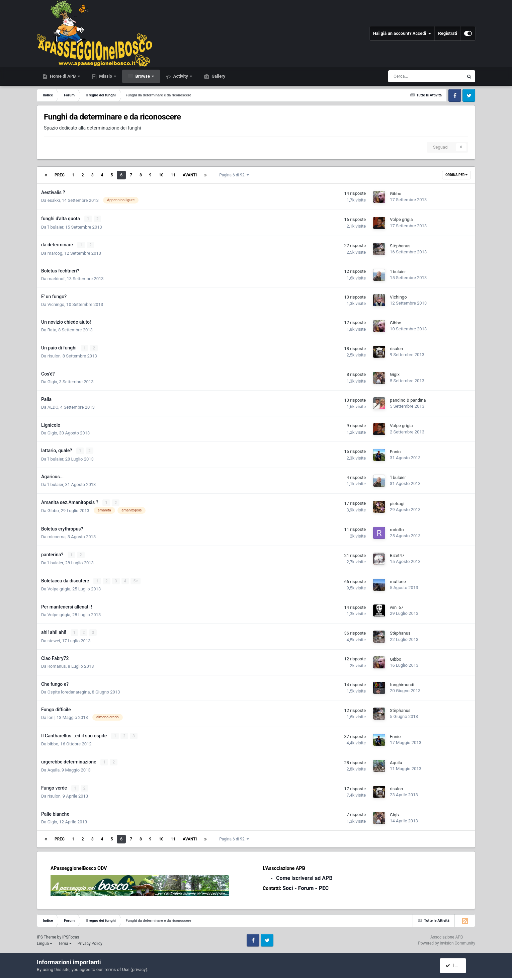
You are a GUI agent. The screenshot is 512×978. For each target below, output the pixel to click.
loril (51, 716)
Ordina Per (456, 175)
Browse (142, 76)
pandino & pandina (408, 399)
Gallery (217, 76)
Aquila (54, 768)
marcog (55, 252)
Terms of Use (117, 969)
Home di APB (63, 76)
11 (173, 175)
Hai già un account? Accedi (402, 33)
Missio (105, 76)
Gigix (52, 381)
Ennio (395, 451)
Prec (60, 175)
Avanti (190, 175)
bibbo (53, 742)
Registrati (447, 33)
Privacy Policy (90, 941)
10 (161, 175)
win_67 (397, 605)
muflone (398, 580)
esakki (54, 200)
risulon (54, 355)
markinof (56, 278)
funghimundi (402, 683)
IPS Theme (46, 935)
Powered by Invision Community (446, 941)
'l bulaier (55, 226)
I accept (456, 965)
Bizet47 (397, 554)
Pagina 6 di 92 (234, 175)
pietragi (397, 502)
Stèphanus (400, 245)
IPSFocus (70, 935)
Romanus (57, 664)
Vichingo (56, 304)
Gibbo (395, 193)
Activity (180, 76)
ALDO (53, 406)
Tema (65, 941)
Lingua (44, 941)
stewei (54, 639)
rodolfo (397, 528)
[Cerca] (406, 76)
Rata (52, 329)
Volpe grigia (401, 219)
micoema (57, 535)
